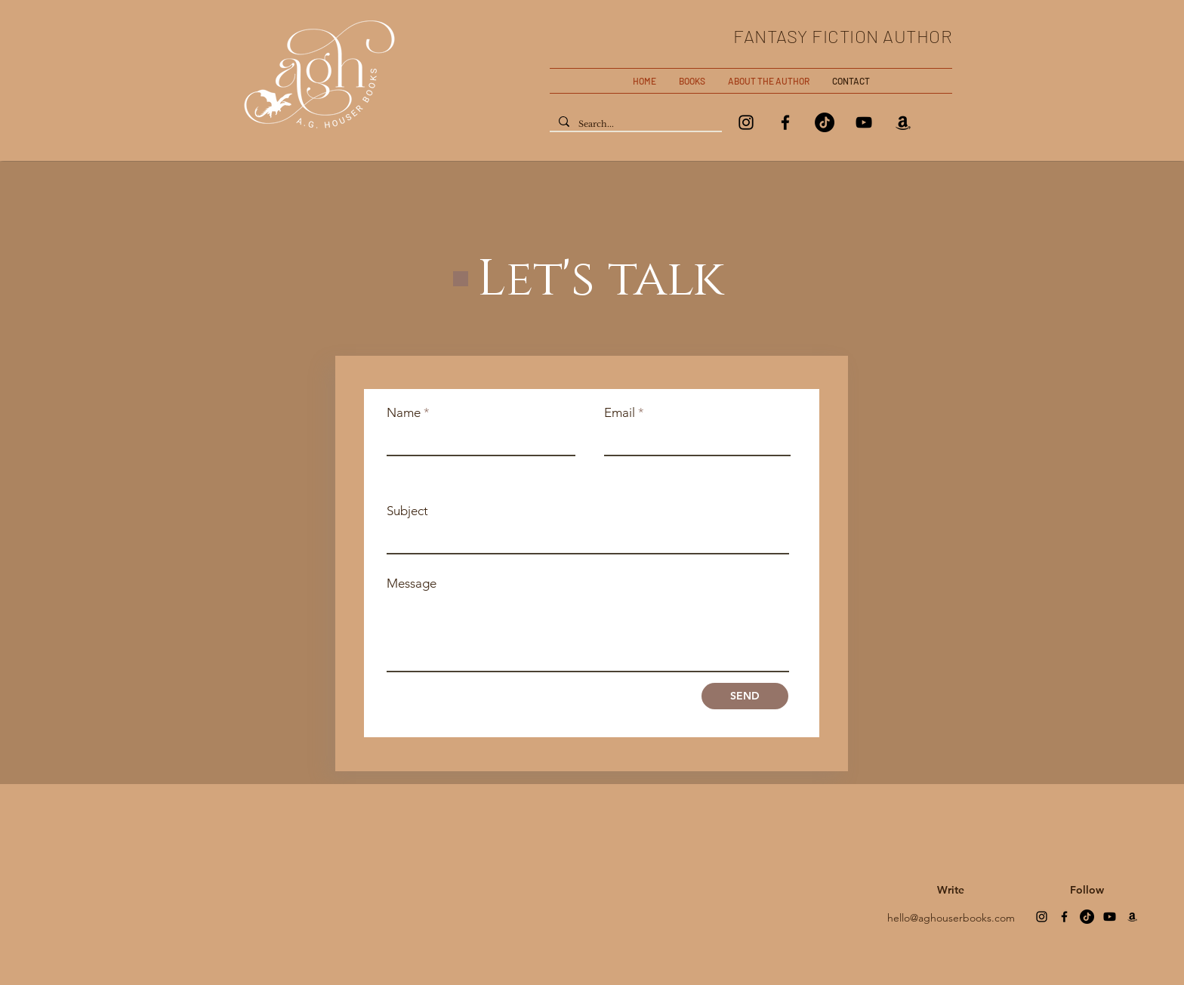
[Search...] (634, 124)
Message (411, 583)
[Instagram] (746, 122)
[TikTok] (824, 122)
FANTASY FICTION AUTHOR (842, 36)
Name (404, 412)
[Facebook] (785, 122)
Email (619, 412)
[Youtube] (1109, 916)
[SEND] (744, 696)
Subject (407, 511)
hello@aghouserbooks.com (951, 918)
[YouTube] (864, 122)
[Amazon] (903, 122)
